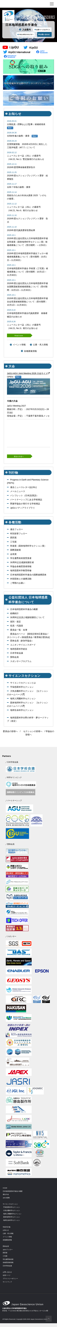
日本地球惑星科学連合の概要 (24, 609)
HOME (5, 1188)
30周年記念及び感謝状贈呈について (27, 617)
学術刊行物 (6, 1227)
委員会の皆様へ (10, 731)
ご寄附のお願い (17, 583)
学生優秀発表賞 (8, 1259)
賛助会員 (14, 657)
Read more (19, 335)
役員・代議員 (16, 625)
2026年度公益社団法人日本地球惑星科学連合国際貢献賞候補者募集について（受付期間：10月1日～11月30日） (27, 286)
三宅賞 (13, 542)
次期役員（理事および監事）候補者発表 (26, 124)
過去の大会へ (19, 456)
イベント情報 (19, 344)
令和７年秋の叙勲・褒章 (18, 187)
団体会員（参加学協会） (22, 640)
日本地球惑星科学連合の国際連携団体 (28, 574)
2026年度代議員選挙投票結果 (21, 230)
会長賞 (13, 554)
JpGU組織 (6, 1198)
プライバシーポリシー (10, 1278)
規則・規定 (15, 621)
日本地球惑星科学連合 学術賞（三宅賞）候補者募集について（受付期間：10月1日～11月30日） (27, 271)
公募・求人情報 (40, 344)
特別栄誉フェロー (18, 533)
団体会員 (6, 1246)
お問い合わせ (7, 1272)
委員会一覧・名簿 (18, 630)
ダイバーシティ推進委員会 (20, 637)
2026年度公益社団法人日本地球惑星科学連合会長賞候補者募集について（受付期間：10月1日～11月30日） (27, 301)
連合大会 (6, 1194)
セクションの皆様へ (32, 731)
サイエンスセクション (10, 1204)
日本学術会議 (16, 653)
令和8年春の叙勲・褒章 (18, 136)
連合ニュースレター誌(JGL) (23, 487)
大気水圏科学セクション (22, 691)
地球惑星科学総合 (18, 649)
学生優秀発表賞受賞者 (20, 558)
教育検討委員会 (41, 637)
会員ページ (6, 1275)
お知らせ (6, 1230)
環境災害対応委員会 (37, 634)
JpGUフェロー (8, 1249)
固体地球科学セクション (22, 702)
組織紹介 (14, 613)
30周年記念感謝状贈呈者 (22, 562)
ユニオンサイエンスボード (23, 645)
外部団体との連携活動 (20, 579)
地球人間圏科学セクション (23, 698)
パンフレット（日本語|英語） (24, 495)
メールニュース (17, 491)
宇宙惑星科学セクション (22, 687)
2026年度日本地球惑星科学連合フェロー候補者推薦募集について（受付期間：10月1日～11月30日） (27, 256)
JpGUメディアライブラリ (22, 508)
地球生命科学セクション (22, 710)
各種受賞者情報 (8, 1262)
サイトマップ (7, 1282)
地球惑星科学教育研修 (20, 570)
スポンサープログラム (20, 661)
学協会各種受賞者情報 (20, 566)
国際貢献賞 (15, 550)
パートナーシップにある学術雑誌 (26, 499)
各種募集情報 (30, 351)
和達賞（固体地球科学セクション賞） (28, 546)
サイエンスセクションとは (23, 683)
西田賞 (13, 537)
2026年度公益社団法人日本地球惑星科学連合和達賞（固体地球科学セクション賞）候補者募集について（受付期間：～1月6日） (27, 241)
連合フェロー (16, 529)
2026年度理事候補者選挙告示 (21, 167)
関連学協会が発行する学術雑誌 (25, 503)
